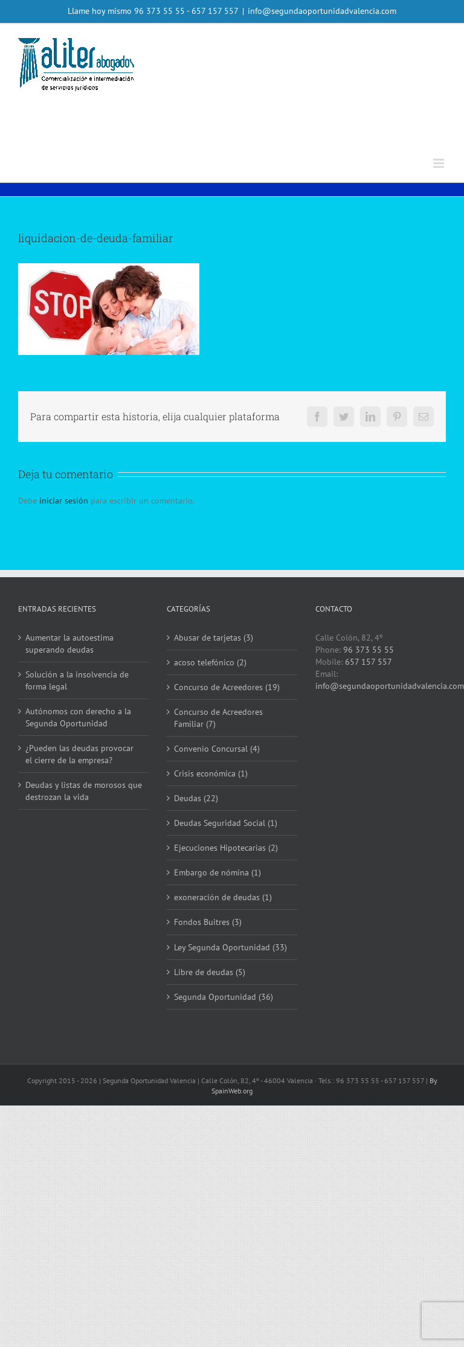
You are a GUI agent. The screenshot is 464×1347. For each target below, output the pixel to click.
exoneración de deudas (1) (223, 897)
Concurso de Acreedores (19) (227, 687)
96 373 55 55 (159, 10)
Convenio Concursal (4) (217, 748)
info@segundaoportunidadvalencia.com (322, 10)
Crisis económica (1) (211, 773)
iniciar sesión (65, 500)
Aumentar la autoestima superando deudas (69, 643)
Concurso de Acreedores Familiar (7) (218, 717)
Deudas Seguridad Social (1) (225, 822)
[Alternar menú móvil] (439, 163)
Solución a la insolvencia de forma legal (77, 680)
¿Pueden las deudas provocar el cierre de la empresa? (79, 754)
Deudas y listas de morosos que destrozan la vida (83, 790)
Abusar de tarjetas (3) (213, 637)
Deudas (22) (196, 798)
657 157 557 (368, 661)
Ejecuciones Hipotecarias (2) (226, 847)
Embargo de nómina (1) (217, 872)
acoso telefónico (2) (210, 662)
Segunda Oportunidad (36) (223, 996)
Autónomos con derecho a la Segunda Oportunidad (78, 717)
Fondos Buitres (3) (208, 922)
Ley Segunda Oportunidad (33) (230, 947)
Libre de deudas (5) (209, 972)
